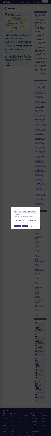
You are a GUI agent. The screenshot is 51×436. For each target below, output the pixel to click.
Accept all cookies (17, 226)
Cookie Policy (18, 214)
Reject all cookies (24, 226)
